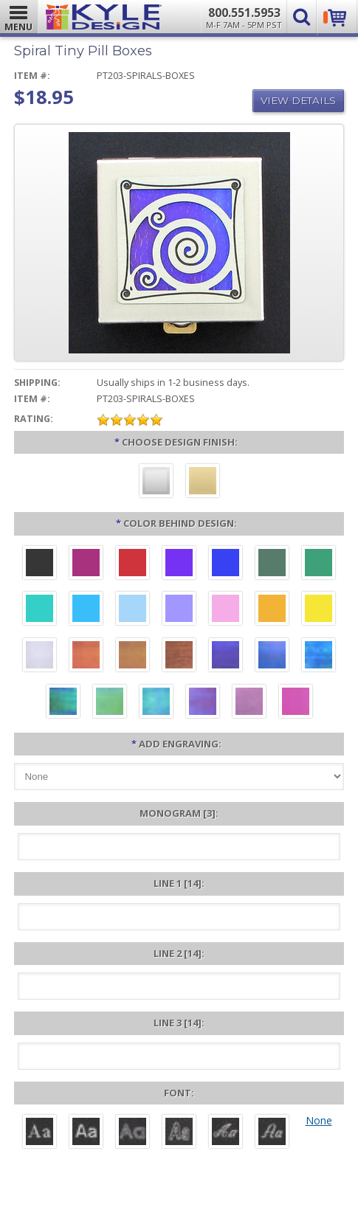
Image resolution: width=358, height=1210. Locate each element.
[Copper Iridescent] (179, 656)
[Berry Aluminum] (86, 564)
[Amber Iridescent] (132, 656)
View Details (298, 100)
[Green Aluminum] (318, 564)
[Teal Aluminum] (39, 610)
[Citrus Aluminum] (272, 610)
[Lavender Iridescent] (249, 703)
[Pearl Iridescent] (39, 656)
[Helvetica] (86, 1133)
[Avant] (132, 1133)
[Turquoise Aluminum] (86, 610)
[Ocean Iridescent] (318, 656)
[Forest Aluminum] (272, 564)
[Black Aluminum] (39, 564)
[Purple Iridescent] (202, 703)
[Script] (225, 1133)
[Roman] (39, 1133)
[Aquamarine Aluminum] (132, 610)
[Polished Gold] (202, 482)
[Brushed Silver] (156, 482)
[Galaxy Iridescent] (225, 656)
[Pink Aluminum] (225, 610)
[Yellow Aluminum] (318, 610)
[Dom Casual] (179, 1133)
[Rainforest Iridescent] (63, 703)
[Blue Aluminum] (225, 564)
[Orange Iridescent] (86, 656)
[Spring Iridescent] (109, 703)
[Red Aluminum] (132, 564)
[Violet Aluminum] (179, 564)
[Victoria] (272, 1133)
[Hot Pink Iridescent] (295, 703)
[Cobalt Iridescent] (272, 656)
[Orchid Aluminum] (179, 610)
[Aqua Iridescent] (156, 703)
